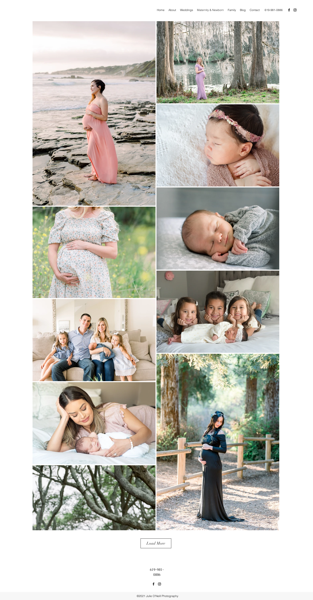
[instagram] (295, 10)
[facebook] (289, 10)
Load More (156, 543)
